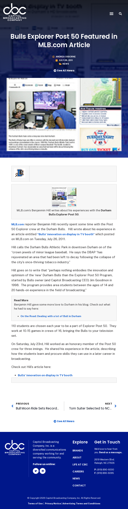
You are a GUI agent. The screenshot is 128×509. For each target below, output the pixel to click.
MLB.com (18, 224)
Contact (79, 485)
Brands (78, 450)
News (65, 64)
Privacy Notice (53, 503)
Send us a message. (110, 452)
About (77, 457)
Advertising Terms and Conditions (81, 503)
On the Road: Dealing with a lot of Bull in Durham (53, 316)
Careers (78, 471)
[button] (111, 14)
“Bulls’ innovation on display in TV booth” (68, 234)
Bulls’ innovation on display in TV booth (47, 375)
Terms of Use (35, 503)
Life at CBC (80, 464)
